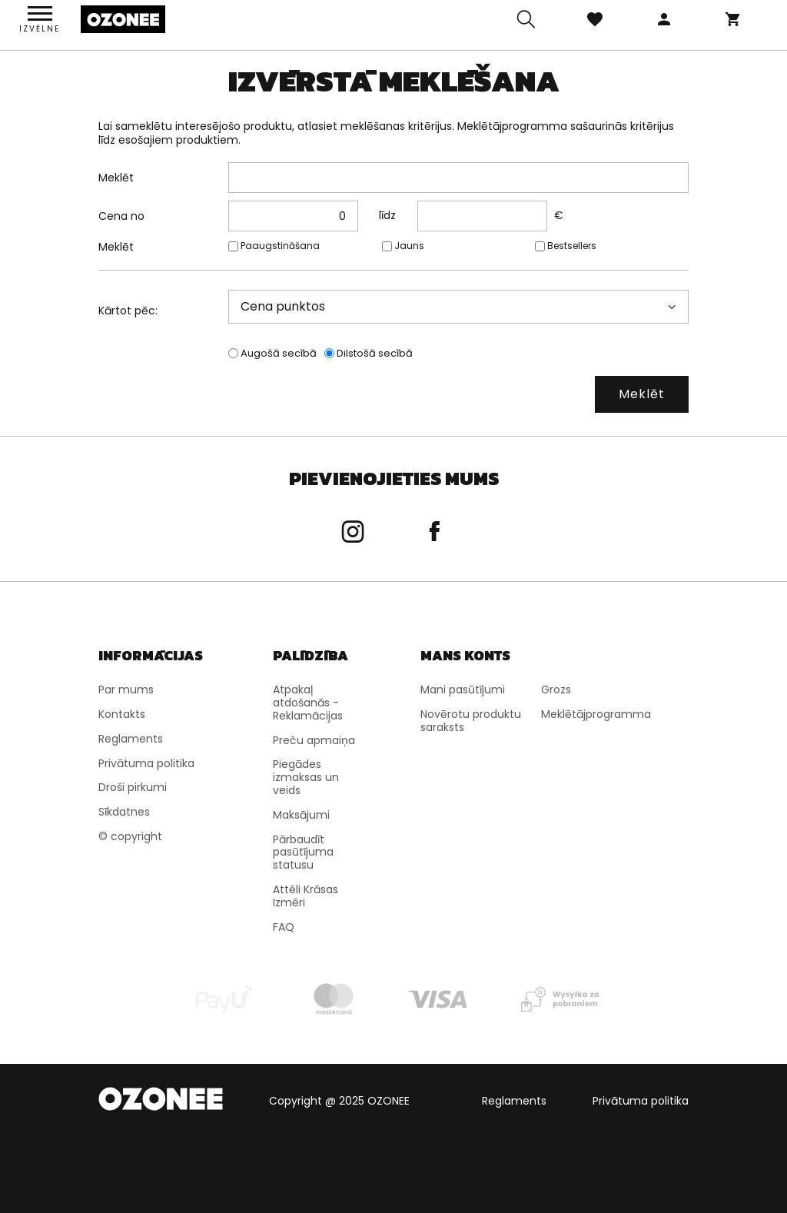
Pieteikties (664, 19)
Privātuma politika (641, 1100)
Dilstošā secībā (375, 354)
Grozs (733, 19)
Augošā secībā (279, 354)
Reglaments (514, 1100)
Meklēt (116, 177)
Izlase (594, 19)
